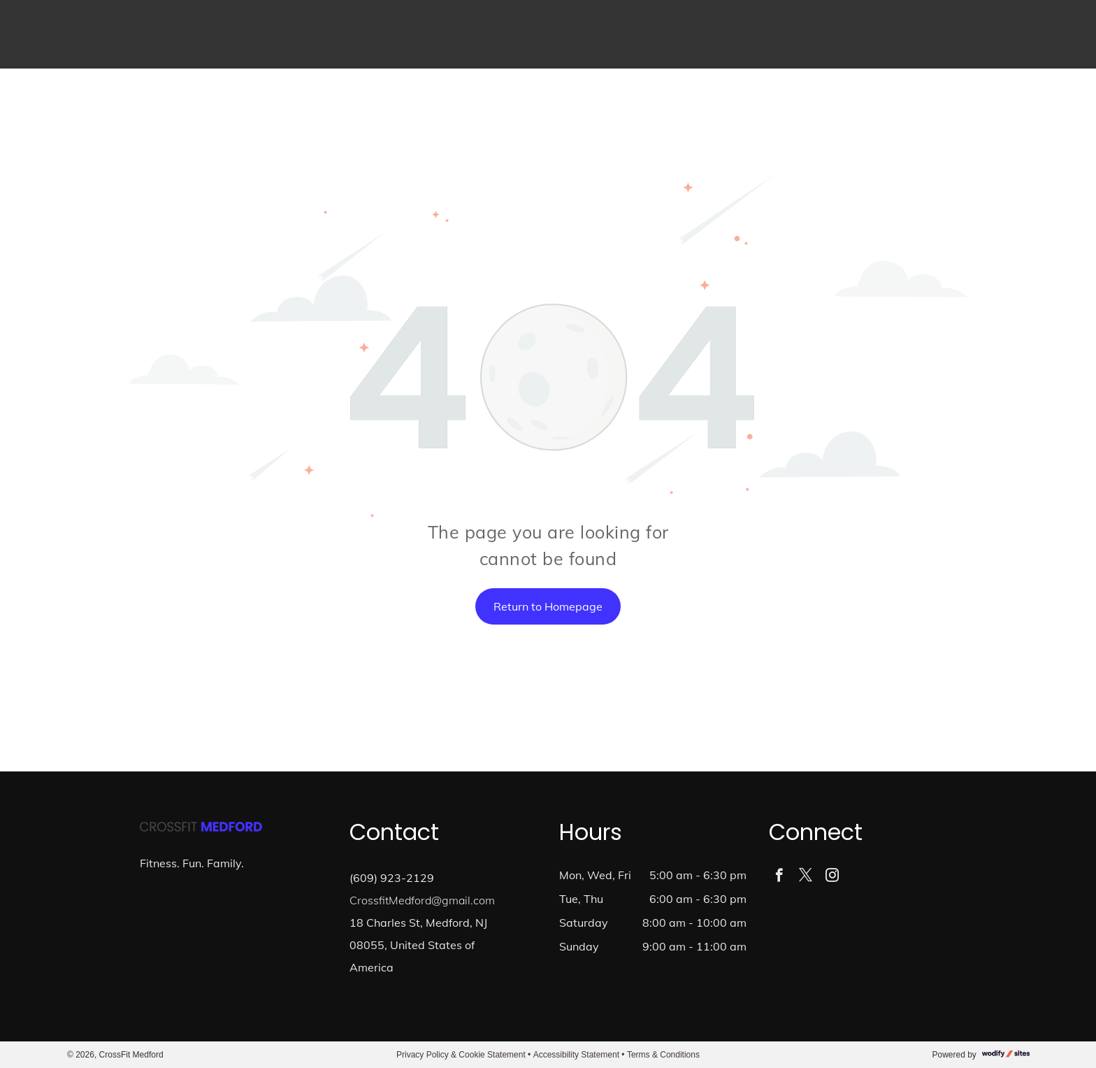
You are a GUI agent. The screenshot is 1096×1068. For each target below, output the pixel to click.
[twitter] (805, 877)
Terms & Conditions (663, 1055)
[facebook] (779, 877)
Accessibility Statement (576, 1055)
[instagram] (832, 877)
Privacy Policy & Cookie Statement (461, 1055)
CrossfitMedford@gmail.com (422, 900)
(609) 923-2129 (391, 878)
